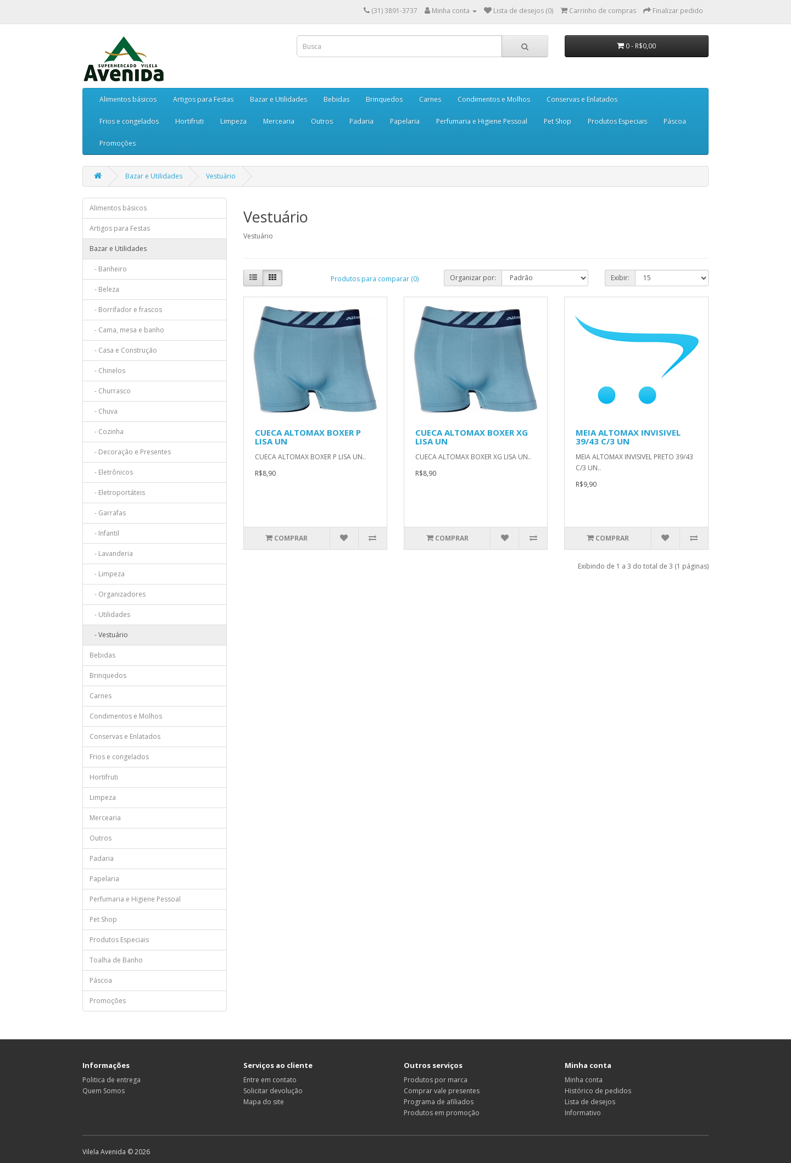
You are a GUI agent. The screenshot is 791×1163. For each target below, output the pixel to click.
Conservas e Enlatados (582, 99)
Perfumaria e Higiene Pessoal (481, 121)
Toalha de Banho (116, 960)
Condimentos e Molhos (494, 99)
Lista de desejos (590, 1101)
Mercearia (278, 121)
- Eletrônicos (111, 472)
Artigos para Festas (203, 99)
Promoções (117, 143)
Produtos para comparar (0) (375, 278)
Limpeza (233, 121)
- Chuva (104, 411)
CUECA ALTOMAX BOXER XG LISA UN (471, 437)
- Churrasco (110, 391)
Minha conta (584, 1079)
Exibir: (620, 277)
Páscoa (675, 121)
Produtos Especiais (617, 121)
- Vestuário (109, 634)
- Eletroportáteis (117, 492)
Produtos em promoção (442, 1112)
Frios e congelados (129, 121)
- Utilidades (110, 614)
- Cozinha (107, 431)
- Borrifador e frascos (126, 309)
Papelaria (405, 121)
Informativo (583, 1112)
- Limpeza (107, 573)
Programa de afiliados (439, 1101)
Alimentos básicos (128, 99)
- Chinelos (107, 370)
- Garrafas (108, 512)
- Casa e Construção (123, 350)
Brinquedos (384, 99)
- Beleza (104, 289)
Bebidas (336, 99)
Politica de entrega (111, 1079)
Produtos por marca (435, 1079)
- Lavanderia (111, 553)
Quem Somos (103, 1090)
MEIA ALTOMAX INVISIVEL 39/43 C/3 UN (628, 437)
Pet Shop (557, 121)
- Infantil (104, 533)
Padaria (361, 121)
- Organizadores (118, 594)
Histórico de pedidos (598, 1090)
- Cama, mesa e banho (127, 330)
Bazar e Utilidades (278, 99)
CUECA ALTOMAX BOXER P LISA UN (308, 437)
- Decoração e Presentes (130, 452)
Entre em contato (270, 1079)
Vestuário (221, 176)
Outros (322, 121)
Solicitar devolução (273, 1090)
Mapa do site (263, 1101)
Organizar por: (473, 277)
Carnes (430, 99)
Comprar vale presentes (442, 1090)
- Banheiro (108, 269)
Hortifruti (189, 121)
